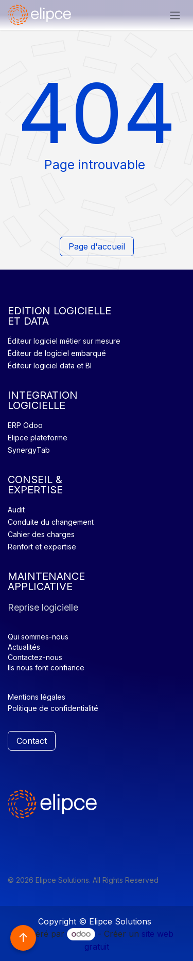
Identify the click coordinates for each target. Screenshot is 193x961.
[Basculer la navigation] (175, 15)
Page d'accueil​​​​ (96, 246)
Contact (31, 741)
